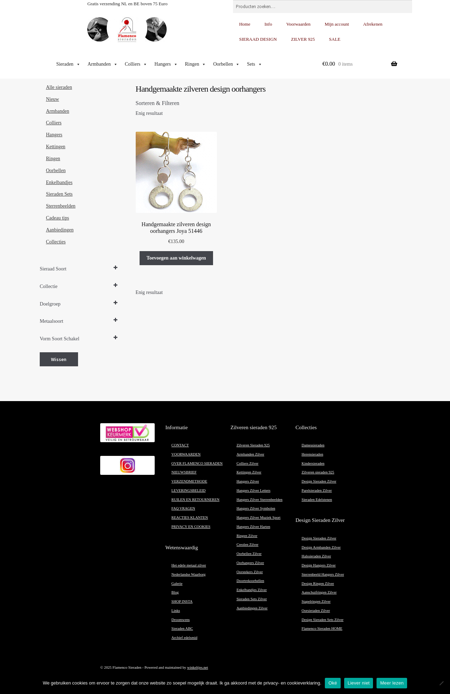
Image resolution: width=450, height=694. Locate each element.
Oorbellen (226, 64)
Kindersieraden (313, 463)
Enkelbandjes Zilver (252, 590)
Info (268, 24)
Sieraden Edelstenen (317, 500)
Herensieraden (312, 454)
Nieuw (52, 99)
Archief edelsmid (185, 638)
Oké (332, 683)
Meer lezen (392, 683)
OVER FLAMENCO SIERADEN (197, 463)
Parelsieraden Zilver (317, 490)
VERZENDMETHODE (189, 481)
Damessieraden (313, 445)
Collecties (56, 241)
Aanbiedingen (60, 230)
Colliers (136, 64)
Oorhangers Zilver (250, 563)
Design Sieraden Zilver (319, 481)
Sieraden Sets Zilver (252, 599)
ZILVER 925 (303, 39)
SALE (335, 39)
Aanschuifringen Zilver (319, 592)
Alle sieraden (59, 87)
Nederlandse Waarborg (189, 574)
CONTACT (180, 445)
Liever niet (359, 683)
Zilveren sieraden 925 (318, 472)
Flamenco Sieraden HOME (322, 628)
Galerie (177, 583)
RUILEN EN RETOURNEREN (196, 500)
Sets (254, 64)
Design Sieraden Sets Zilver (322, 620)
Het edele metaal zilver (189, 565)
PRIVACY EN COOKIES (191, 527)
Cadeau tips (57, 218)
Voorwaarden (298, 24)
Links (176, 611)
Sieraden (68, 64)
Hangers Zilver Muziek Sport (259, 517)
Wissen (58, 359)
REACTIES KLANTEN (190, 517)
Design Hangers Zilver (319, 565)
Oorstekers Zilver (250, 572)
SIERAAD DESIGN (258, 39)
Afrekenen (372, 24)
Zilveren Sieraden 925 (253, 445)
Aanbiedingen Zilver (252, 608)
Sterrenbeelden (61, 206)
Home (244, 24)
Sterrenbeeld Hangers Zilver (323, 574)
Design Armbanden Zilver (321, 547)
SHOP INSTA (182, 601)
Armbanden (103, 64)
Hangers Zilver (248, 481)
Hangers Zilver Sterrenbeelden (260, 500)
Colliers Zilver (247, 463)
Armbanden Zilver (250, 454)
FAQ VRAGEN (183, 508)
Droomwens (181, 620)
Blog (175, 592)
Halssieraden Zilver (316, 556)
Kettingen (55, 146)
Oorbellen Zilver (249, 554)
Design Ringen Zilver (318, 583)
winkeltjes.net (197, 667)
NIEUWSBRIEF (184, 472)
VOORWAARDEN (186, 454)
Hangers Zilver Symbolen (256, 508)
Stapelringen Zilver (316, 601)
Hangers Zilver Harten (253, 527)
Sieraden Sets (59, 194)
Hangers (166, 64)
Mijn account (337, 24)
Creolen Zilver (247, 544)
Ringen (195, 64)
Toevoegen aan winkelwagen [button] (176, 258)
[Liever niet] (441, 683)
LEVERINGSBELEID (189, 490)
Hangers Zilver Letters (253, 490)
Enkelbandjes (59, 182)
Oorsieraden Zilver (316, 611)
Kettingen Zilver (249, 472)
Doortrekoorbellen (250, 581)
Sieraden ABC (182, 628)
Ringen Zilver (247, 536)
